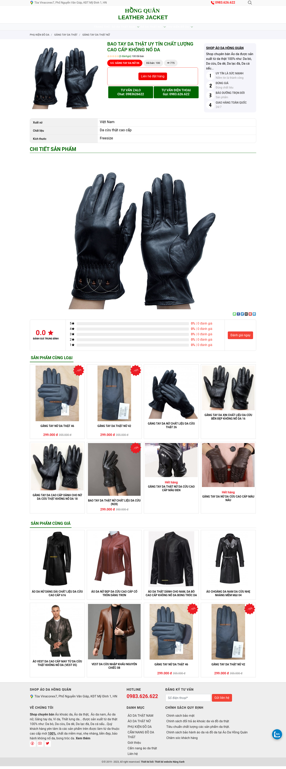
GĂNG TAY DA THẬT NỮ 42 (114, 428)
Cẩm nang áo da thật (142, 751)
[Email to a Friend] (246, 316)
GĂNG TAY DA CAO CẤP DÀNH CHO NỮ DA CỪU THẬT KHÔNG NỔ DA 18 (57, 499)
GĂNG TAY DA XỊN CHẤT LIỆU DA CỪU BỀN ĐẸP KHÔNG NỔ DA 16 (228, 419)
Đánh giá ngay (240, 338)
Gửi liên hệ (221, 700)
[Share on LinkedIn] (254, 316)
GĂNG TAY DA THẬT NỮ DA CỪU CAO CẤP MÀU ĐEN (171, 491)
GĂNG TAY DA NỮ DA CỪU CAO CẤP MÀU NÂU (228, 501)
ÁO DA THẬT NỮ (154, 28)
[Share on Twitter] (242, 316)
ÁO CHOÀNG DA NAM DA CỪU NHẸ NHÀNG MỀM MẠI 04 (228, 596)
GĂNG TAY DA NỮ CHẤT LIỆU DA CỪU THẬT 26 (171, 428)
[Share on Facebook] (238, 316)
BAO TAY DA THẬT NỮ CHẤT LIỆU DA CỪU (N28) (114, 505)
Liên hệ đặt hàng (152, 79)
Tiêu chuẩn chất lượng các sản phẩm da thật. (198, 729)
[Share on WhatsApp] (234, 316)
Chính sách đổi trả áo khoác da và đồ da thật (197, 724)
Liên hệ (133, 756)
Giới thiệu (134, 745)
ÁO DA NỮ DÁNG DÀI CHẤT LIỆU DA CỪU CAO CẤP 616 (57, 596)
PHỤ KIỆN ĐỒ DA (189, 28)
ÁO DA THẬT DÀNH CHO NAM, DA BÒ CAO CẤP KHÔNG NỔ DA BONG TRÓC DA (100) (171, 596)
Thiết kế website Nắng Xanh (170, 764)
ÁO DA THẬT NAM (119, 28)
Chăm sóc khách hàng (182, 741)
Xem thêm (83, 741)
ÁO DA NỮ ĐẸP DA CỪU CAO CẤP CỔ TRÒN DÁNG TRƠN (114, 596)
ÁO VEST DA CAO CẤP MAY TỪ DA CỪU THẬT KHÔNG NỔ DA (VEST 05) (57, 666)
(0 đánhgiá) (125, 59)
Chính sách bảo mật (180, 718)
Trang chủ (90, 28)
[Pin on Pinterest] (250, 316)
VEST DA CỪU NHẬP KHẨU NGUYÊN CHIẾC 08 (114, 668)
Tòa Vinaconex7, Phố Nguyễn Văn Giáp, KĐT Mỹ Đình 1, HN (68, 2)
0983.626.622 (225, 2)
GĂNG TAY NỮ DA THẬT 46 (57, 428)
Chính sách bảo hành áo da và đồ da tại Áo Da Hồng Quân (207, 735)
